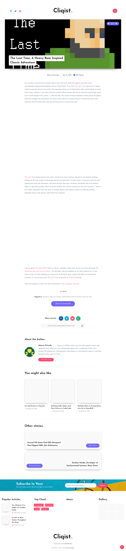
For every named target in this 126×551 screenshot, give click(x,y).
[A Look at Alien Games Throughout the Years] (6, 520)
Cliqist (62, 11)
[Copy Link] (63, 325)
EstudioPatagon (69, 548)
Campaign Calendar (72, 284)
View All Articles (46, 359)
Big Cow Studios (55, 297)
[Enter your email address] (80, 485)
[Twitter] (15, 11)
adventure (46, 297)
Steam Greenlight (75, 277)
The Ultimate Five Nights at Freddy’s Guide (19, 508)
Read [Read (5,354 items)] (37, 509)
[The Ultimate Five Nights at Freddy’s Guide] (6, 508)
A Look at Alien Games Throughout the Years (19, 520)
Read (64, 291)
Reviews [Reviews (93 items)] (45, 509)
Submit (102, 485)
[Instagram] (20, 11)
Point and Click (76, 297)
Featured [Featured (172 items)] (49, 505)
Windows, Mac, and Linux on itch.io (38, 271)
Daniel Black (66, 297)
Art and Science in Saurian (35, 406)
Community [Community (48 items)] (39, 505)
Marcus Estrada (45, 345)
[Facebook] (11, 11)
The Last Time (80, 86)
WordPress (68, 544)
